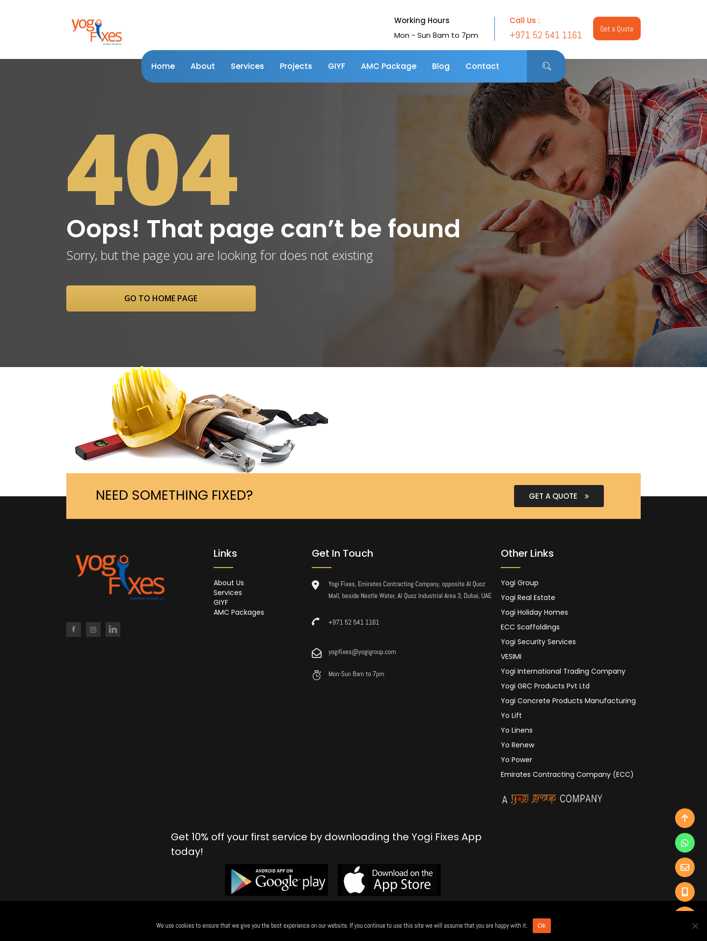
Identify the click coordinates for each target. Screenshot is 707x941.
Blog (441, 66)
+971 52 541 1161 (354, 623)
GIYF (336, 66)
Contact (482, 66)
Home (163, 66)
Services (247, 66)
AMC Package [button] (388, 66)
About (202, 66)
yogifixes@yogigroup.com (362, 652)
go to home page (170, 298)
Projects (296, 66)
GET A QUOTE (559, 497)
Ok (542, 925)
